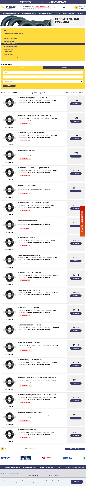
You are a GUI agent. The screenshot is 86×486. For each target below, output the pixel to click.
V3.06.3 (38, 310)
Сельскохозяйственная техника (13, 33)
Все (5, 31)
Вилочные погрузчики (10, 46)
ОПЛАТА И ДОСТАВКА (68, 13)
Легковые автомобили (10, 38)
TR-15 (37, 118)
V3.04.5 (40, 380)
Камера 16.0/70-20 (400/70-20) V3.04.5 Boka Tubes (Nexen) (37, 377)
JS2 (37, 153)
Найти (9, 86)
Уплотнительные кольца (11, 57)
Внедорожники (8, 49)
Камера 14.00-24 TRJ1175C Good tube (30, 412)
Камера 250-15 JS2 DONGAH (26, 150)
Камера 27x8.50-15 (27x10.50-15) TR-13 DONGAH (33, 168)
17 (19, 449)
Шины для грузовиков (45, 13)
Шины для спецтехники (29, 13)
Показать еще (74, 449)
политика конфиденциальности (11, 473)
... (16, 449)
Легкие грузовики (9, 41)
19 (26, 449)
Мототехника (8, 52)
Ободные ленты (8, 54)
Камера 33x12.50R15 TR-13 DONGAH (29, 290)
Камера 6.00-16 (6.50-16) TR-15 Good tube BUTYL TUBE (35, 115)
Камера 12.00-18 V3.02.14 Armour (29, 255)
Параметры (64, 67)
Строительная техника (10, 44)
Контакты (80, 13)
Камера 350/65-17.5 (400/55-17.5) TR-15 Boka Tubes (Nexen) (37, 395)
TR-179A (39, 327)
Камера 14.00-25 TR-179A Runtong (29, 342)
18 (22, 449)
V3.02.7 (40, 100)
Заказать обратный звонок (42, 6)
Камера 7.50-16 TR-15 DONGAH (27, 220)
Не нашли (82, 222)
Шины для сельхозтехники (11, 13)
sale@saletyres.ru (53, 475)
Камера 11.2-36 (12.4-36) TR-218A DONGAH (31, 360)
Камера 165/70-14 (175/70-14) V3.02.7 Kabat (32, 98)
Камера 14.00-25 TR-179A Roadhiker (30, 325)
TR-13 (39, 170)
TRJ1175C (39, 415)
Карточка (43, 93)
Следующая (32, 449)
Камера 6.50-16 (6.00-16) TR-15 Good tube (31, 133)
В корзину (76, 103)
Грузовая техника (9, 36)
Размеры (22, 67)
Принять (77, 482)
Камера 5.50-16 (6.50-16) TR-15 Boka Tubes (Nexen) (34, 203)
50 (73, 92)
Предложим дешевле (25, 106)
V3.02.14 (39, 258)
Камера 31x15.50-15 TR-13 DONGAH (29, 272)
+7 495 (27, 6)
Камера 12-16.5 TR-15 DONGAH (27, 237)
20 (71, 92)
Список (35, 93)
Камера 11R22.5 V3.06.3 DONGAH (28, 307)
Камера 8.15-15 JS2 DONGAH (27, 185)
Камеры (58, 13)
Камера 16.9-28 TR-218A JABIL (27, 430)
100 (76, 92)
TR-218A (38, 362)
